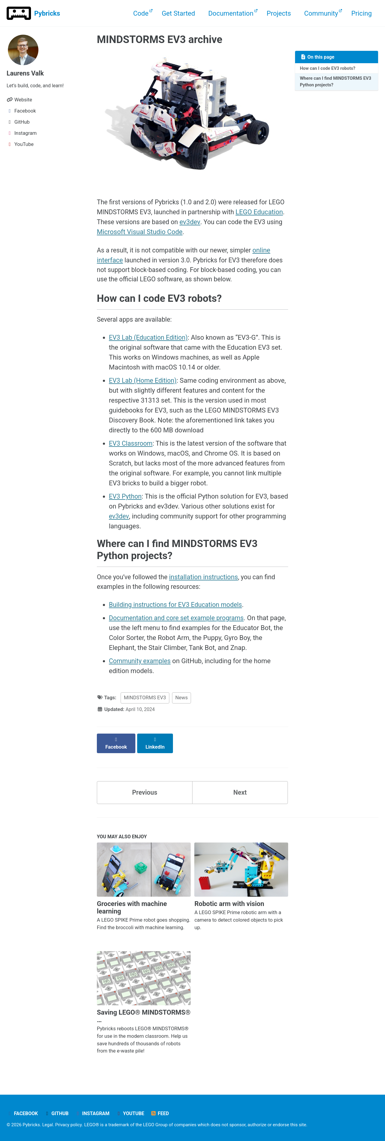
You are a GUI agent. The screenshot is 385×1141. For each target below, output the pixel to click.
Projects (279, 13)
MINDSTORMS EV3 (145, 703)
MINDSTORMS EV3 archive (159, 39)
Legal (48, 1124)
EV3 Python (126, 499)
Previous (145, 791)
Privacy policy (69, 1124)
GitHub (57, 1113)
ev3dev (225, 222)
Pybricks (47, 13)
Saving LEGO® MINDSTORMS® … (143, 1015)
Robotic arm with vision (229, 903)
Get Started (178, 13)
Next (240, 791)
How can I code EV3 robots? (328, 68)
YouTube (133, 1113)
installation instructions (206, 581)
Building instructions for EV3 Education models (178, 610)
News (181, 703)
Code (141, 13)
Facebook (23, 1113)
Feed (163, 1113)
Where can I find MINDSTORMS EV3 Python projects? (332, 82)
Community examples (141, 666)
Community (321, 13)
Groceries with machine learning (132, 906)
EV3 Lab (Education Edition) (149, 341)
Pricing (361, 13)
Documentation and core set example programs (179, 623)
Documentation (230, 13)
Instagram (94, 1113)
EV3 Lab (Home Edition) (144, 384)
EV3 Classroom (131, 446)
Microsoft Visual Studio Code (182, 232)
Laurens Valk (26, 73)
